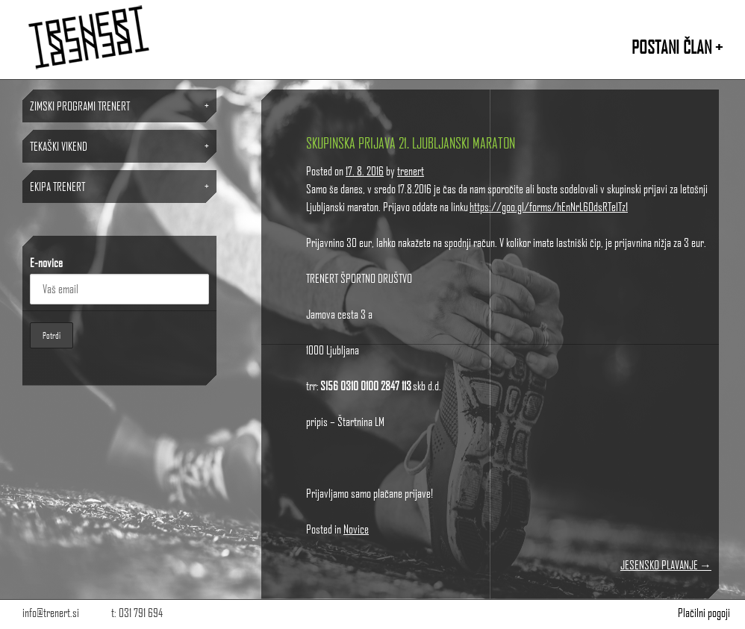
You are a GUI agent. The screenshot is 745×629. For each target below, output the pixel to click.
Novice (356, 529)
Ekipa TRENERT (57, 186)
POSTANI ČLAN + (677, 46)
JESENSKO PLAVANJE (665, 564)
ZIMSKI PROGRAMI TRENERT (80, 105)
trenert (410, 170)
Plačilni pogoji (704, 612)
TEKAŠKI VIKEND (58, 146)
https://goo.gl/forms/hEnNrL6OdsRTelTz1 (549, 206)
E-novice (46, 262)
